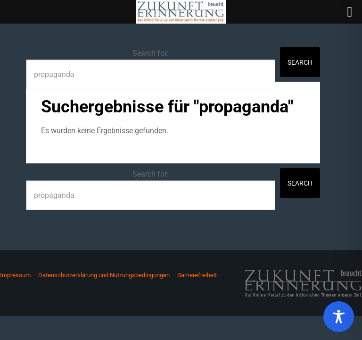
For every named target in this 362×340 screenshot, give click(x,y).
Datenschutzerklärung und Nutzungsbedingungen (104, 275)
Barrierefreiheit (197, 275)
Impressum (15, 275)
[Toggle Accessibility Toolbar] (338, 316)
